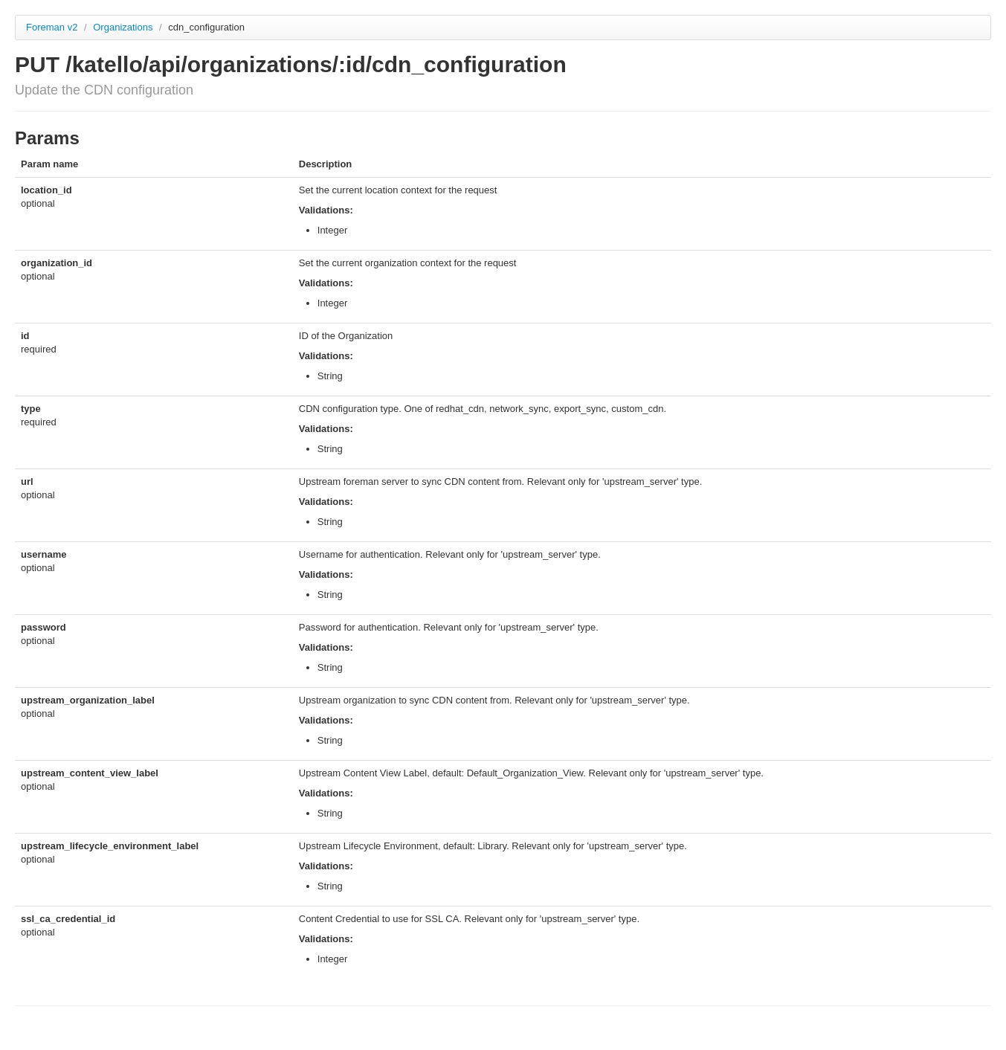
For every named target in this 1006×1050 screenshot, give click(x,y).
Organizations (124, 27)
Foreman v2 (51, 27)
